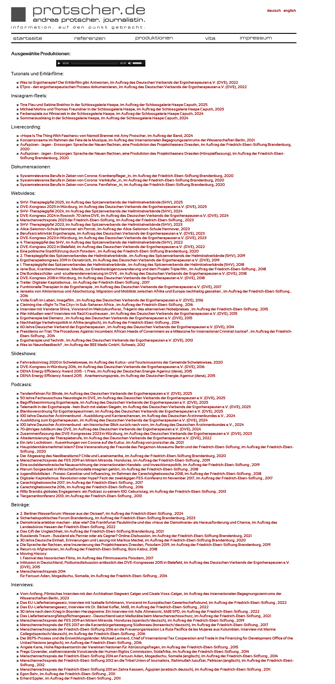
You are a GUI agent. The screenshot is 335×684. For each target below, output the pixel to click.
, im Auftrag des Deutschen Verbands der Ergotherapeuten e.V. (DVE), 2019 (120, 260)
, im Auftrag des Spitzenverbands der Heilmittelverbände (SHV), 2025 (101, 202)
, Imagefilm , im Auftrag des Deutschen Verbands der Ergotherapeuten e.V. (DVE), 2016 (111, 300)
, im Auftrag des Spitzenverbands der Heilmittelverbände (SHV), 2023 (101, 224)
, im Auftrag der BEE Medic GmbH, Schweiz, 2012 (82, 344)
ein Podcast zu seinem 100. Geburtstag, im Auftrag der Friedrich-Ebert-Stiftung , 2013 (123, 491)
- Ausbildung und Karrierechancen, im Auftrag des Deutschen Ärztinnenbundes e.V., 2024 (127, 415)
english (290, 10)
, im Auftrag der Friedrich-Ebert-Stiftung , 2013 (81, 496)
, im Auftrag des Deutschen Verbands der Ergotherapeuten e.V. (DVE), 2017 (120, 287)
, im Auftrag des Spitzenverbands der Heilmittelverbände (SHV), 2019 (132, 255)
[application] (100, 63)
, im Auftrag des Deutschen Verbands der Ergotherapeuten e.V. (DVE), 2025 (113, 206)
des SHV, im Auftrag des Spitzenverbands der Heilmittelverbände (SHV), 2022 (101, 242)
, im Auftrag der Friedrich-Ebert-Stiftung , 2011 (67, 674)
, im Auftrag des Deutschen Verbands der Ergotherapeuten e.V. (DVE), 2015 (106, 318)
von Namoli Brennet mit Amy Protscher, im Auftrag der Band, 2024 (106, 135)
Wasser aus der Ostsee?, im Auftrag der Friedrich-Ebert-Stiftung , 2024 (101, 513)
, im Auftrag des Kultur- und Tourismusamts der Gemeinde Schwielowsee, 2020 (121, 362)
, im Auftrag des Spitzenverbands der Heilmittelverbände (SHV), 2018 (132, 264)
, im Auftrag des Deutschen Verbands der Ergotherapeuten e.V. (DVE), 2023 (112, 233)
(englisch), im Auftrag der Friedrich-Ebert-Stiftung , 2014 (99, 322)
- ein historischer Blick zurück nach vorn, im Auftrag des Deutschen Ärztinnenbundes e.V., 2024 (132, 424)
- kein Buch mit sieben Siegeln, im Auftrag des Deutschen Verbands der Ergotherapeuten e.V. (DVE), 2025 (135, 407)
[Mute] (130, 63)
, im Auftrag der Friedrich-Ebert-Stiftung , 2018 (109, 469)
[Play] (59, 63)
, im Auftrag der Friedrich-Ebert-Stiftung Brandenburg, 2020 (126, 175)
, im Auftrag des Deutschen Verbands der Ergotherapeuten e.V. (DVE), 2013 (106, 340)
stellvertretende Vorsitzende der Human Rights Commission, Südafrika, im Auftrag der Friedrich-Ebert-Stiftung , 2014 (134, 651)
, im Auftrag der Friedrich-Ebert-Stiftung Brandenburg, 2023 (107, 518)
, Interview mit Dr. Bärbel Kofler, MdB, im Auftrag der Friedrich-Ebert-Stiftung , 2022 (114, 607)
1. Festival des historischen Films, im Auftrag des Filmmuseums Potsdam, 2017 (86, 555)
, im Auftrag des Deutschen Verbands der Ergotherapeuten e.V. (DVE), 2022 (133, 87)
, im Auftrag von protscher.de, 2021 (102, 442)
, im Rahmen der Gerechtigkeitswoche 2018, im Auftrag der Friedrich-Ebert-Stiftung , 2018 (140, 473)
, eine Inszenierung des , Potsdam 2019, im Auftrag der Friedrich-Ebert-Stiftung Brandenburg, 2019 (145, 544)
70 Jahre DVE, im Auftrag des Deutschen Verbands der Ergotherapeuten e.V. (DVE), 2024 (124, 215)
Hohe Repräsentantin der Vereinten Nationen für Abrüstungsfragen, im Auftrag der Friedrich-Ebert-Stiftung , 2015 (129, 647)
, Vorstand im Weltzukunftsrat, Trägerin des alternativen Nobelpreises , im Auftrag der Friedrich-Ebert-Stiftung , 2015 (144, 309)
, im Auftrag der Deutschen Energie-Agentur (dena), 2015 (106, 371)
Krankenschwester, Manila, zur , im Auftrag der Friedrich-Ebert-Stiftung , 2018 (143, 269)
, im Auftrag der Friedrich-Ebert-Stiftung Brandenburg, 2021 (92, 531)
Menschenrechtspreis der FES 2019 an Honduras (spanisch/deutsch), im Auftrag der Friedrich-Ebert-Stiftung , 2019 (132, 620)
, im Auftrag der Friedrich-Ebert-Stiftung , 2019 (140, 464)
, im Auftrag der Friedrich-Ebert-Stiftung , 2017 (85, 282)
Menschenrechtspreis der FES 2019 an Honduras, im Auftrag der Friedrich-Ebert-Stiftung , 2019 (115, 460)
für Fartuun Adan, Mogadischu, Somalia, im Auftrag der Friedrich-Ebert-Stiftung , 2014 (93, 573)
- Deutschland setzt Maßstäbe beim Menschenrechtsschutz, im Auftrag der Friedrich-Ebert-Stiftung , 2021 (145, 616)
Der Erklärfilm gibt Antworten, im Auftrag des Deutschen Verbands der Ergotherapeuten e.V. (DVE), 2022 (129, 82)
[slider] (94, 63)
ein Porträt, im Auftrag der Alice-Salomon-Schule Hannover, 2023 (105, 229)
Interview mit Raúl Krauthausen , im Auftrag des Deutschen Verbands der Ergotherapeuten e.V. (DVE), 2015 (128, 313)
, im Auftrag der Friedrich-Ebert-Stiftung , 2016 (106, 304)
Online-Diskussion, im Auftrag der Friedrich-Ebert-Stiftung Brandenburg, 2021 (136, 535)
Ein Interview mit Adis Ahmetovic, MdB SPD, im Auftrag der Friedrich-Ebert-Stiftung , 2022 (139, 611)
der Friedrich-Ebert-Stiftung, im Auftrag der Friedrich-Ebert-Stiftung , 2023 (107, 220)
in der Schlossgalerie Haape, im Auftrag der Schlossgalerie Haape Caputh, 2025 (114, 104)
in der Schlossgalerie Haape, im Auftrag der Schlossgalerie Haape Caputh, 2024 (111, 113)
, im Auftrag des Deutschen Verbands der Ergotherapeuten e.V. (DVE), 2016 (112, 366)
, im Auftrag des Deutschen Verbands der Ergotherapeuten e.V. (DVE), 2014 (127, 327)
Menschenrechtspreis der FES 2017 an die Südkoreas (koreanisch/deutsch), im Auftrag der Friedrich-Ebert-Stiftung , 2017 (144, 625)
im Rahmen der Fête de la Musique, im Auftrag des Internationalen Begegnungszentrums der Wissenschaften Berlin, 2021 (137, 140)
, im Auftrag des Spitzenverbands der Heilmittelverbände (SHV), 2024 (101, 211)
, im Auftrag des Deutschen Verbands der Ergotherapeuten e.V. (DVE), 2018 (133, 273)
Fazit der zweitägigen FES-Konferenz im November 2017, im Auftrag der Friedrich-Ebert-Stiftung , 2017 (146, 478)
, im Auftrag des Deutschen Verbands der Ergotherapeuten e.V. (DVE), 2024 (114, 420)
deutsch (274, 10)
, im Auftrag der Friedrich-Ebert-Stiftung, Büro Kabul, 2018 (88, 549)
